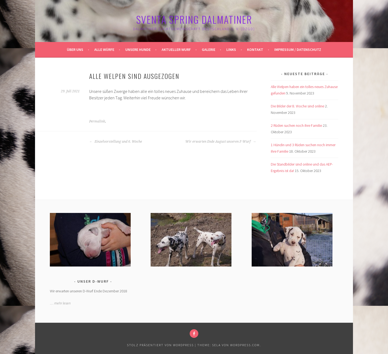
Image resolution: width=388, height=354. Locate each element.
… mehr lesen (60, 303)
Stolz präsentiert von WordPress (160, 345)
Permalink (97, 121)
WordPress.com (245, 345)
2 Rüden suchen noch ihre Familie (296, 125)
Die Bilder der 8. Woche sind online (297, 106)
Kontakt (255, 49)
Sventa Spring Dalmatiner (194, 19)
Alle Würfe (104, 49)
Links (231, 49)
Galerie (208, 49)
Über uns (75, 49)
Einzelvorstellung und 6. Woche (115, 141)
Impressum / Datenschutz (297, 49)
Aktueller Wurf (176, 49)
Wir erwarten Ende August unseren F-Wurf (220, 141)
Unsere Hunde (138, 49)
